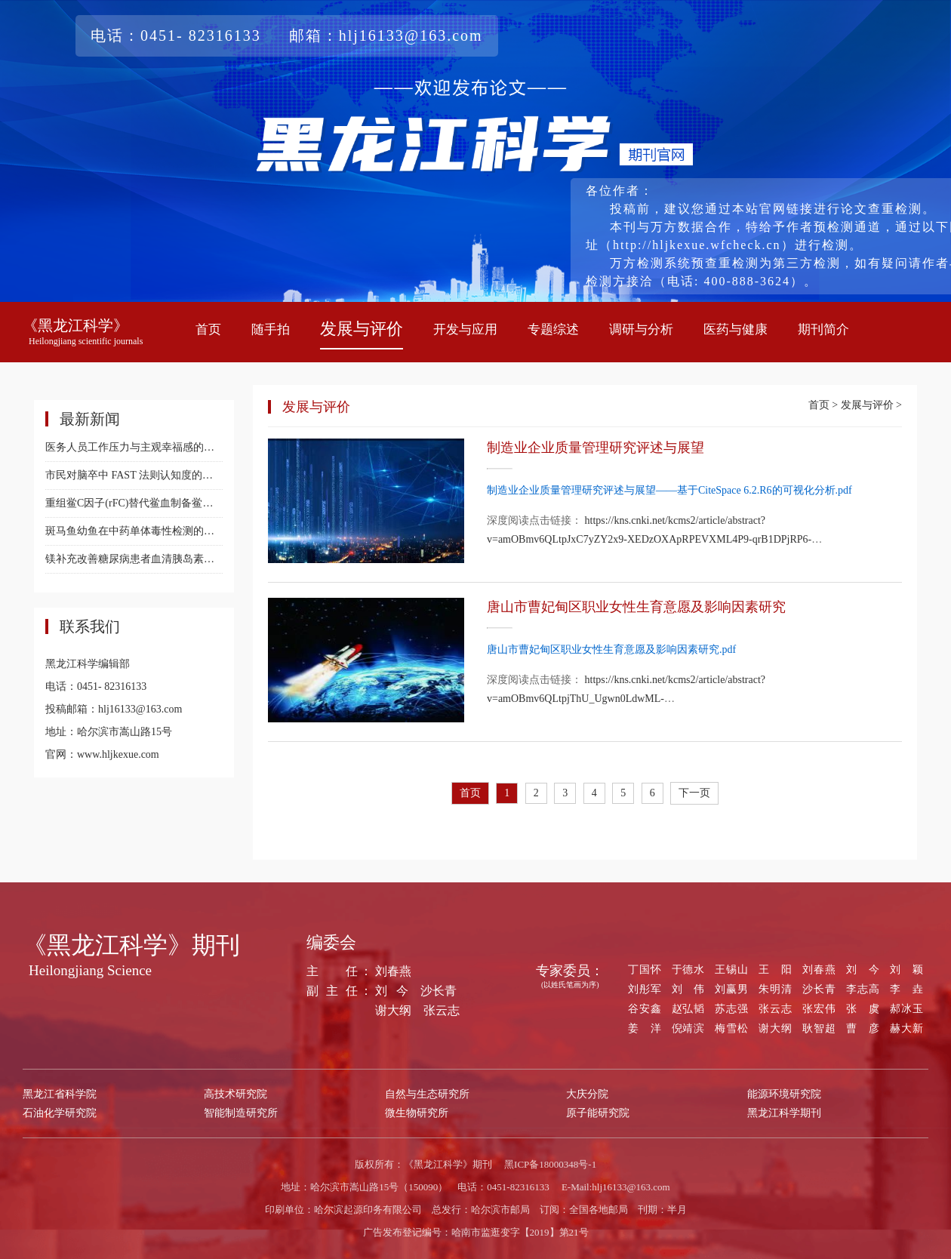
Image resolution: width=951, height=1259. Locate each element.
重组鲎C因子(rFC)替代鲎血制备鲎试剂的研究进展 (134, 503)
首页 (208, 329)
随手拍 (270, 329)
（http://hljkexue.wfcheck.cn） (697, 245)
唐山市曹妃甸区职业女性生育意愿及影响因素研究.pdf (611, 649)
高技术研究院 (235, 1094)
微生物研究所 (416, 1113)
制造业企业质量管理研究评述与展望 (595, 447)
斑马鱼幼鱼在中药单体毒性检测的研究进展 (134, 531)
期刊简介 (823, 329)
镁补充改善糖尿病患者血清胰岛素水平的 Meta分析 (134, 559)
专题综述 (553, 329)
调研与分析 (641, 329)
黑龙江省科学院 (60, 1094)
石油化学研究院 (60, 1113)
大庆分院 (587, 1094)
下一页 (694, 793)
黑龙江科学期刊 (784, 1113)
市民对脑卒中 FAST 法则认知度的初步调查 (134, 475)
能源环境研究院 (784, 1094)
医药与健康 (735, 329)
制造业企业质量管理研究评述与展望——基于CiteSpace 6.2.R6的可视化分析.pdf (669, 490)
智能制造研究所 (241, 1113)
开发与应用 (465, 329)
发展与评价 (361, 328)
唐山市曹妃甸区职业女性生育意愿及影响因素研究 (636, 606)
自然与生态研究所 (427, 1094)
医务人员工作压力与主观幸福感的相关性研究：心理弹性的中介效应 (134, 447)
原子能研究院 (597, 1113)
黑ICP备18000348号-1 (550, 1164)
